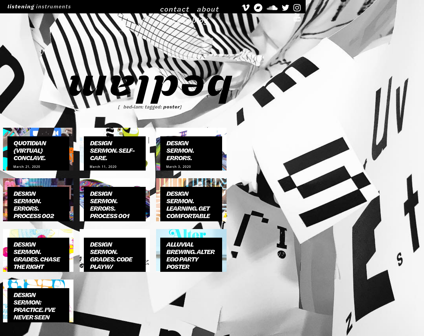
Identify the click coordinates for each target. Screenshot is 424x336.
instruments (38, 6)
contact (231, 6)
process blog (287, 6)
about (256, 6)
